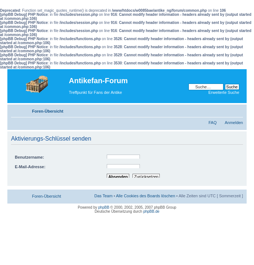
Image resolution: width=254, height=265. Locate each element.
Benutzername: (29, 157)
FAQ (212, 122)
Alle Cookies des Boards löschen (145, 196)
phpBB (103, 207)
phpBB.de (151, 211)
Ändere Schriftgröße (237, 109)
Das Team (103, 196)
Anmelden (234, 122)
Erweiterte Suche (223, 92)
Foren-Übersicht (47, 111)
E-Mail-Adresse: (30, 167)
